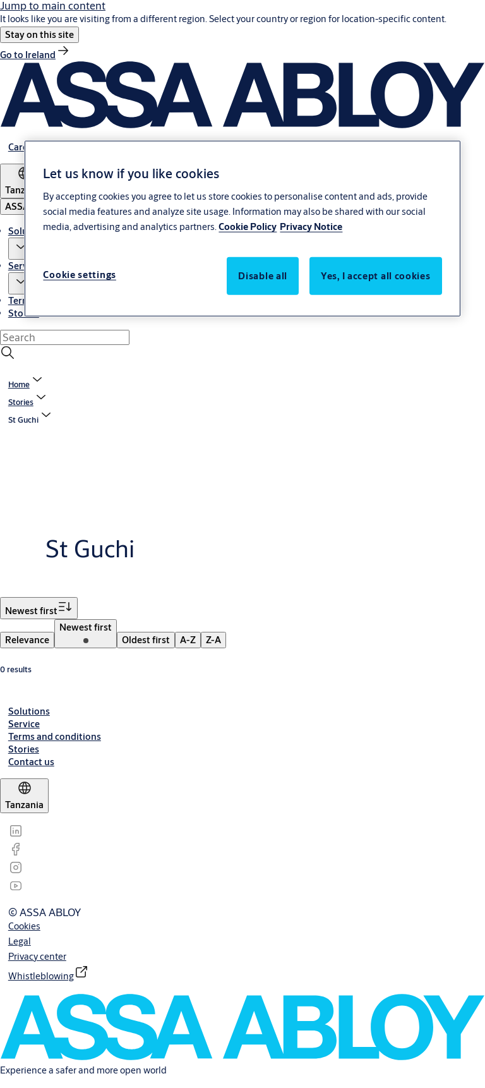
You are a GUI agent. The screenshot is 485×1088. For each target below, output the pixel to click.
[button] (39, 35)
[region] (242, 228)
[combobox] (64, 337)
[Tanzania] (24, 795)
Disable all (262, 275)
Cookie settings (79, 274)
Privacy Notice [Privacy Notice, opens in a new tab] (311, 226)
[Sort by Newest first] (39, 608)
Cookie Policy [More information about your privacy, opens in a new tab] (248, 226)
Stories (23, 313)
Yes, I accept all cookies (376, 275)
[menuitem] (27, 640)
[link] (35, 55)
